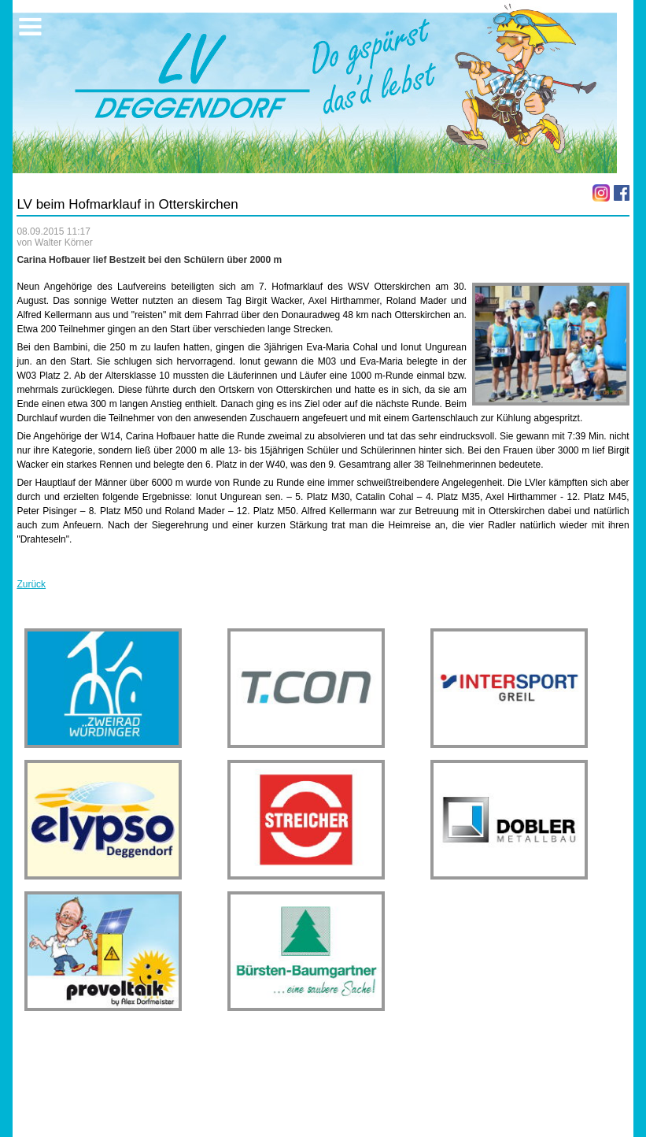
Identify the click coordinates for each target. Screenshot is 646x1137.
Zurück (31, 584)
